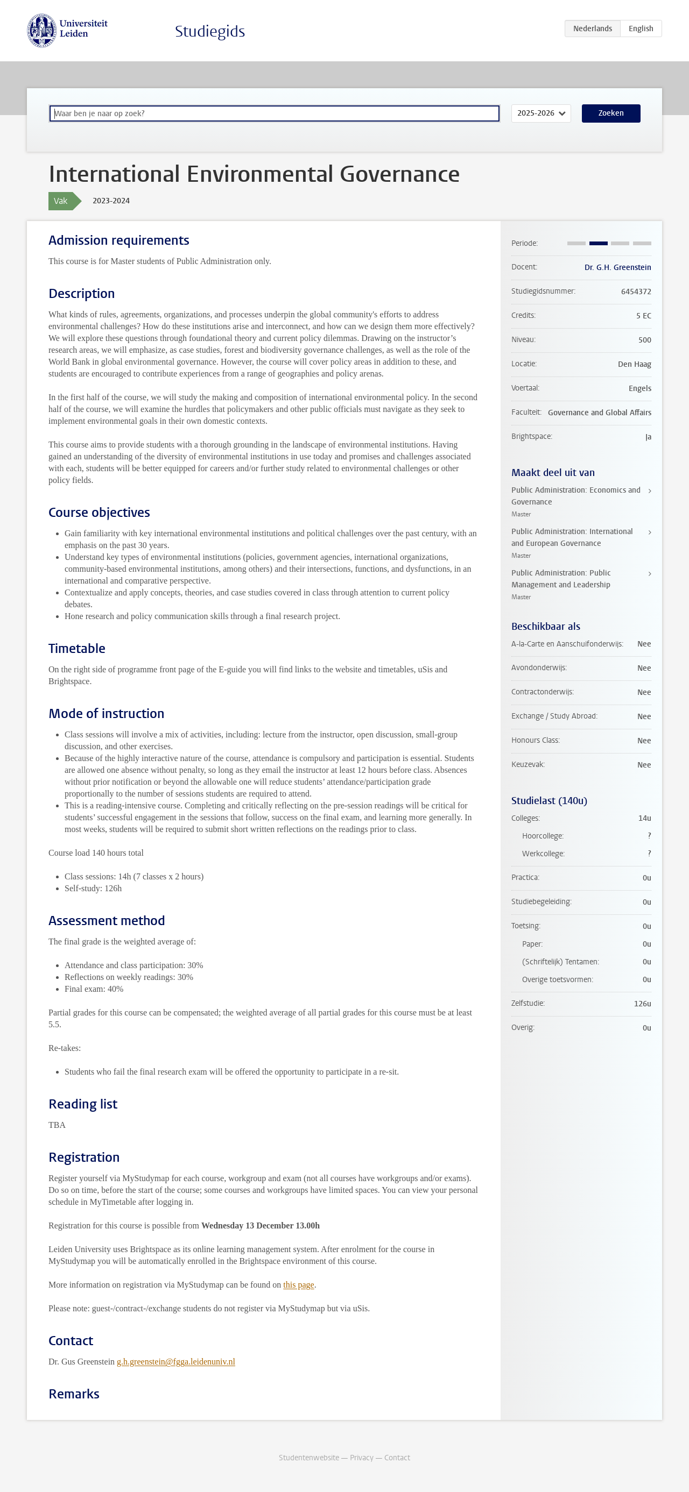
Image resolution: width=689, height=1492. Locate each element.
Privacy (362, 1458)
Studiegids (210, 31)
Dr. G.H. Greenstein (618, 267)
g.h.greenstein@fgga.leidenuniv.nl (176, 1361)
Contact (397, 1458)
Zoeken (611, 113)
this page (298, 1284)
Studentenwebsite (309, 1458)
